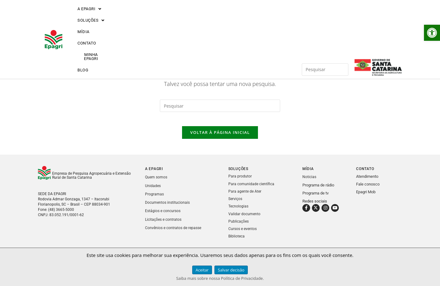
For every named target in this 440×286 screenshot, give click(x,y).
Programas (154, 198)
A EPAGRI (89, 16)
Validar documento (244, 218)
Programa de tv (315, 197)
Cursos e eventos (243, 232)
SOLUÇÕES (129, 16)
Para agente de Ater (245, 195)
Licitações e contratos (164, 223)
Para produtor (240, 180)
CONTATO (191, 16)
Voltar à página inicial (220, 137)
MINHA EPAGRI (229, 16)
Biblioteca (237, 240)
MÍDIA (162, 16)
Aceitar (202, 270)
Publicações (239, 225)
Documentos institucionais (168, 206)
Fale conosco (368, 188)
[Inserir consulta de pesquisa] (325, 16)
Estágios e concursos (164, 215)
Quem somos (156, 181)
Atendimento (367, 181)
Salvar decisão (231, 270)
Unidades (153, 190)
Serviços (235, 203)
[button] (432, 33)
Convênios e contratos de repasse (174, 231)
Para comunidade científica (252, 188)
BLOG (262, 16)
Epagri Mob (366, 196)
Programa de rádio (318, 189)
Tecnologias (239, 210)
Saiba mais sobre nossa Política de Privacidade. (220, 278)
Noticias (309, 181)
